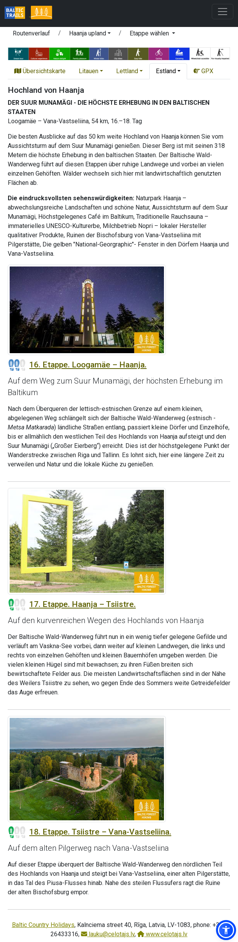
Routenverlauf (31, 33)
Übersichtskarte (40, 71)
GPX (203, 71)
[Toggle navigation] (222, 11)
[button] (90, 34)
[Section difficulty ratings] (17, 365)
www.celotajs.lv (162, 934)
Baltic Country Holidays (43, 925)
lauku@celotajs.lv (108, 934)
